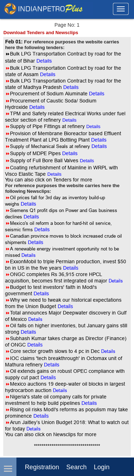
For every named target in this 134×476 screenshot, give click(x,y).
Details (69, 120)
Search (76, 467)
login (101, 467)
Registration (42, 467)
